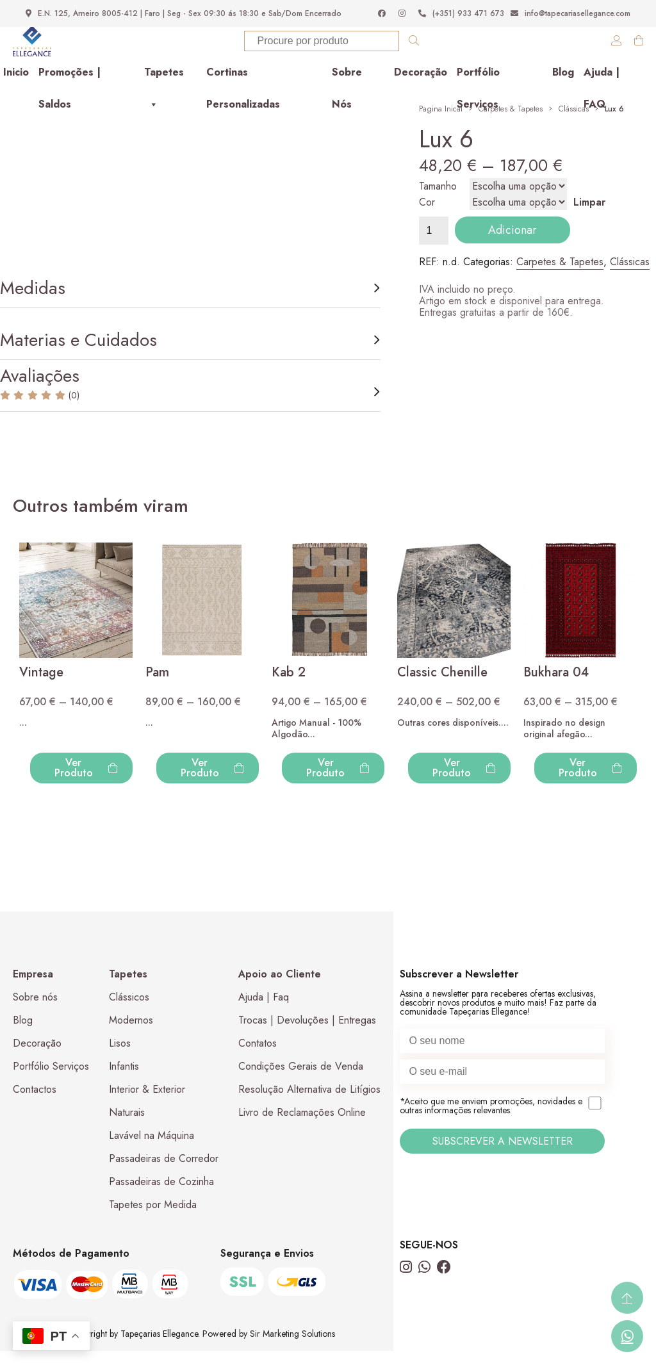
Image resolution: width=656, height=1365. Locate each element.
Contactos (34, 1103)
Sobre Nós (347, 90)
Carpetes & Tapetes (511, 119)
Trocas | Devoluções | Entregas (307, 1034)
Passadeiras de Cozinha (161, 1195)
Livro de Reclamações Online (302, 1126)
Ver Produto (85, 781)
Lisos (120, 1057)
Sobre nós (35, 1011)
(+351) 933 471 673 (461, 13)
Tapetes (164, 90)
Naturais (127, 1126)
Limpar (589, 212)
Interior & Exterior (147, 1103)
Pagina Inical (441, 119)
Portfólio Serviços (478, 90)
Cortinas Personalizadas (243, 90)
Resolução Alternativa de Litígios (309, 1103)
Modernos (131, 1034)
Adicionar (512, 240)
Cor (427, 212)
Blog (563, 86)
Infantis (124, 1080)
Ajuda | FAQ (601, 90)
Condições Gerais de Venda (300, 1080)
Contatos (257, 1057)
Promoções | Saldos (69, 90)
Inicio (16, 86)
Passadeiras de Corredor (163, 1172)
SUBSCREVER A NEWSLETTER (502, 1155)
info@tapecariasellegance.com (570, 13)
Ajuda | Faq (263, 1011)
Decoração (420, 86)
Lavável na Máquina (151, 1149)
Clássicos (129, 1011)
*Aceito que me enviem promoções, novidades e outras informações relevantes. (502, 1120)
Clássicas (574, 119)
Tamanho (438, 196)
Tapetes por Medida (153, 1218)
